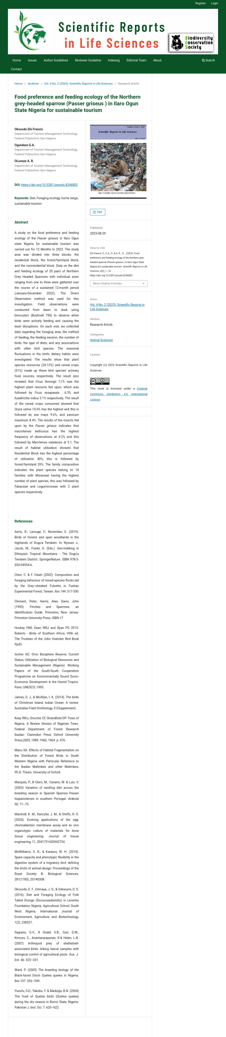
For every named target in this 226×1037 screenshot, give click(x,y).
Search (208, 60)
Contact (16, 69)
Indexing (114, 60)
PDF (99, 212)
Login (214, 3)
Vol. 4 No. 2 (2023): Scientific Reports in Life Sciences (78, 83)
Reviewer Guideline (88, 60)
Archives (33, 83)
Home (17, 60)
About (157, 60)
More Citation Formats (107, 283)
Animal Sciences (101, 340)
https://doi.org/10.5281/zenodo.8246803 (49, 185)
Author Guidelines (56, 60)
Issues (32, 60)
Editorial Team (136, 60)
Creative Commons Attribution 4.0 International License (118, 394)
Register (200, 3)
